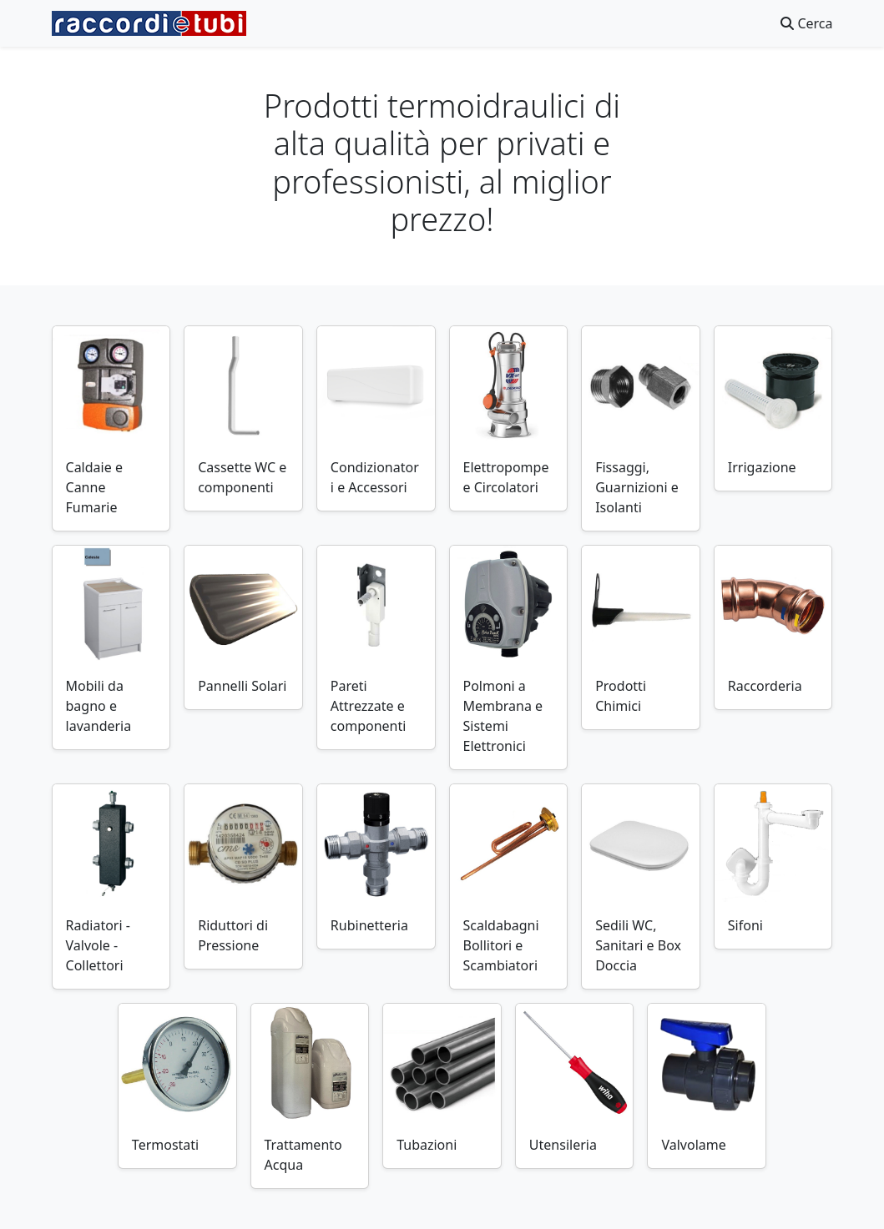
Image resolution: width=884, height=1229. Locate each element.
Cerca (806, 23)
